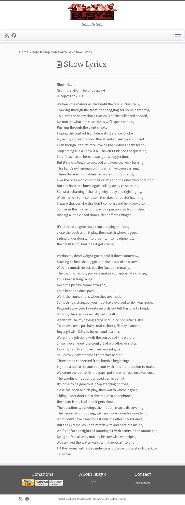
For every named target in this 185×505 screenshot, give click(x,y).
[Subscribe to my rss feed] (8, 35)
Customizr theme (118, 499)
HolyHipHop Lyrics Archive (51, 52)
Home (23, 52)
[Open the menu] (178, 35)
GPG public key (143, 482)
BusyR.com (71, 499)
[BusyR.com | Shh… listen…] (92, 11)
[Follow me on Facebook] (15, 35)
